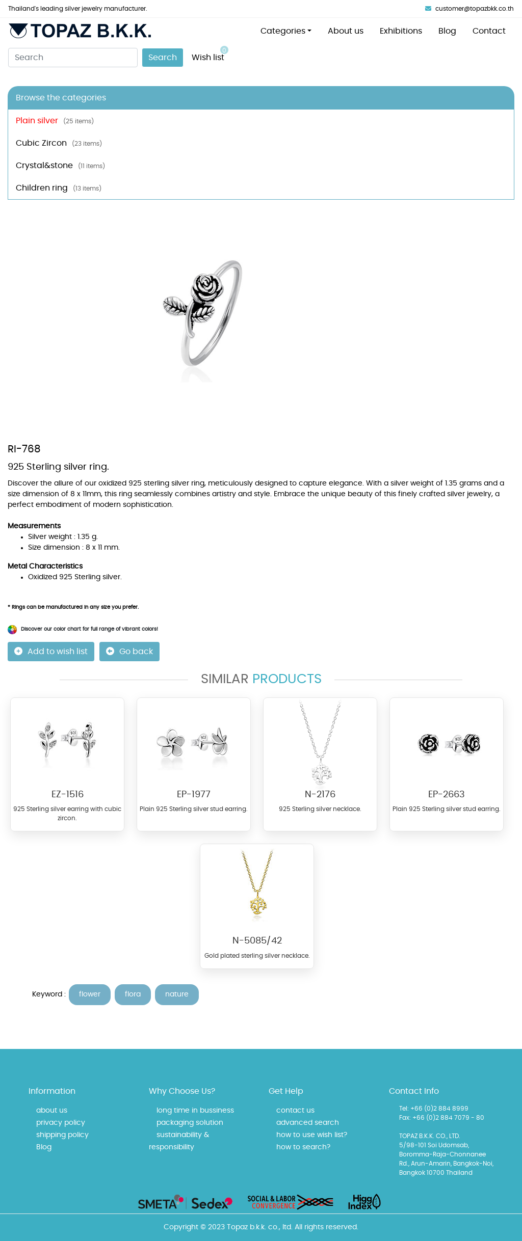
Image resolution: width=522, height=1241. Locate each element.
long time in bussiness (195, 1110)
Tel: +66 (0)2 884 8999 (433, 1108)
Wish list (210, 54)
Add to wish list (51, 651)
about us (51, 1110)
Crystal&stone (60, 165)
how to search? (303, 1147)
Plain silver (55, 121)
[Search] (73, 57)
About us (345, 31)
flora (133, 994)
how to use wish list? (311, 1135)
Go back (129, 651)
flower (89, 994)
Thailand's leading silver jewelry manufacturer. (77, 9)
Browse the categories (61, 98)
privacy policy (60, 1122)
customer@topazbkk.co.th (469, 9)
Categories (282, 31)
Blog (447, 31)
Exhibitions (401, 31)
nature (177, 994)
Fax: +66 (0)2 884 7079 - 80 (441, 1118)
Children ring (58, 188)
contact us (295, 1110)
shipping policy (62, 1135)
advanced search (307, 1122)
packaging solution (189, 1122)
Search (162, 57)
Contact (489, 31)
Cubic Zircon (59, 143)
